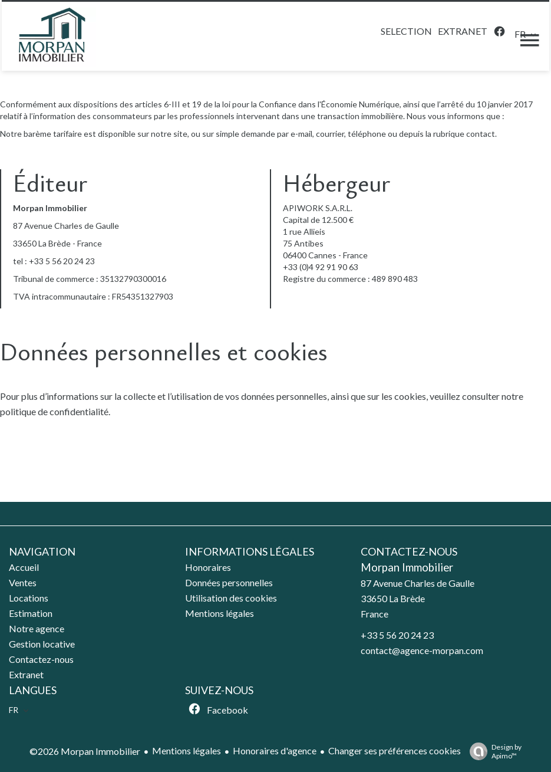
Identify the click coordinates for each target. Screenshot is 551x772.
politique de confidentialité (54, 411)
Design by (493, 751)
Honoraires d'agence (274, 750)
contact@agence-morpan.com (422, 650)
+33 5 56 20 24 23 (62, 261)
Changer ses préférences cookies (394, 750)
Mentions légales (186, 750)
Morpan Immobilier (407, 567)
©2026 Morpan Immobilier (84, 751)
